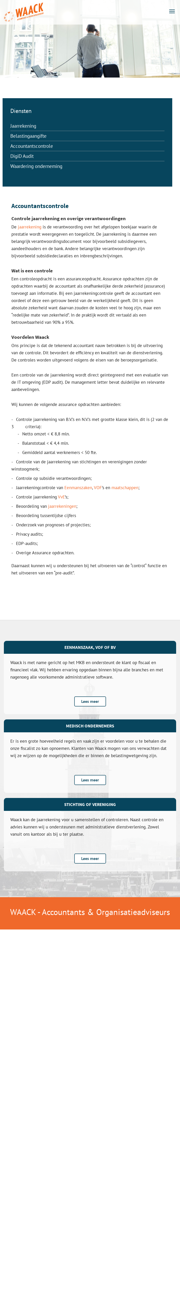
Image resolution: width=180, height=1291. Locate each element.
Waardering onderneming (36, 166)
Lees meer (90, 701)
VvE (61, 497)
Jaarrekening (23, 126)
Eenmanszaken (78, 487)
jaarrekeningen (62, 506)
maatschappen (124, 487)
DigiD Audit (22, 156)
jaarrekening (29, 227)
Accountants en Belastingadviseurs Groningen (23, 12)
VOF (98, 487)
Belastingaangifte (28, 136)
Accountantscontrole (31, 146)
